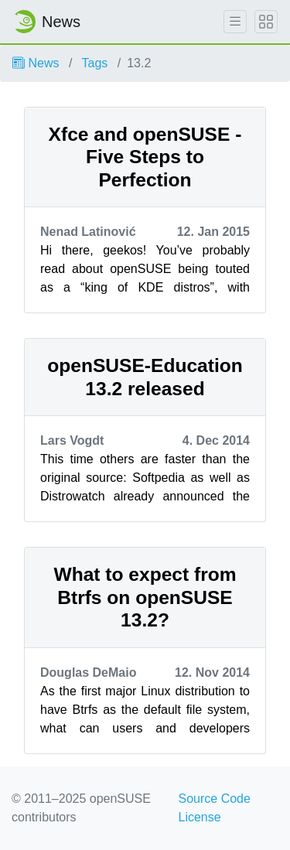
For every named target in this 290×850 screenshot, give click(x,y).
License (200, 817)
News (35, 63)
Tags (95, 63)
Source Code (215, 798)
